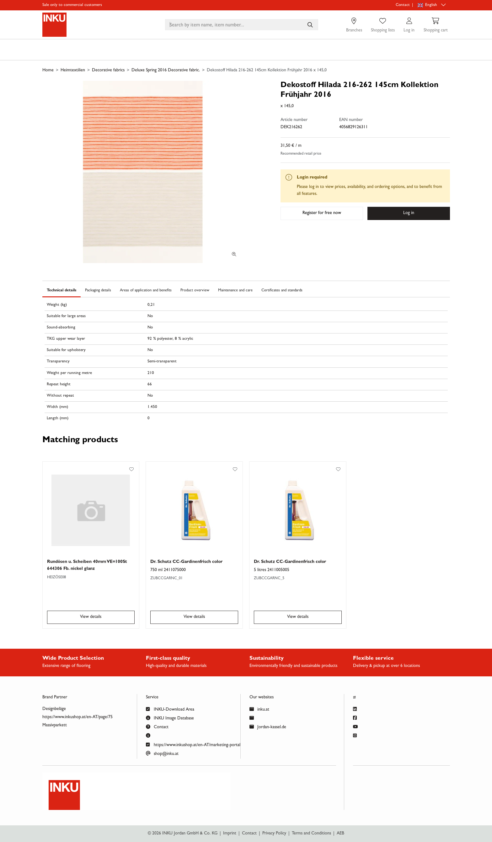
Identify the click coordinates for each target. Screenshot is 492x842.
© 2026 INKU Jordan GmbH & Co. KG (182, 833)
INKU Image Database (170, 717)
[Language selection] (432, 5)
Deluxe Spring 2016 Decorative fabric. (165, 70)
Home (48, 70)
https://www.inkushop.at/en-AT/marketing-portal (193, 744)
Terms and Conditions (311, 833)
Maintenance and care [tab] (235, 291)
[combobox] (241, 24)
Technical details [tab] (61, 291)
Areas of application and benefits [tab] (146, 291)
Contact (403, 5)
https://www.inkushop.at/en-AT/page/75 (77, 717)
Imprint (229, 833)
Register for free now (321, 213)
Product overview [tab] (194, 291)
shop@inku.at (162, 753)
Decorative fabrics (108, 70)
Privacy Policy (274, 833)
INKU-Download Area (170, 709)
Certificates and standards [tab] (281, 291)
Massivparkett (54, 725)
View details (90, 617)
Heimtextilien (73, 70)
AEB (340, 833)
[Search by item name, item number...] (310, 24)
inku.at (259, 709)
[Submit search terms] (310, 24)
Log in (408, 213)
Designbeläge (54, 709)
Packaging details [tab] (98, 291)
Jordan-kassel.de (267, 726)
